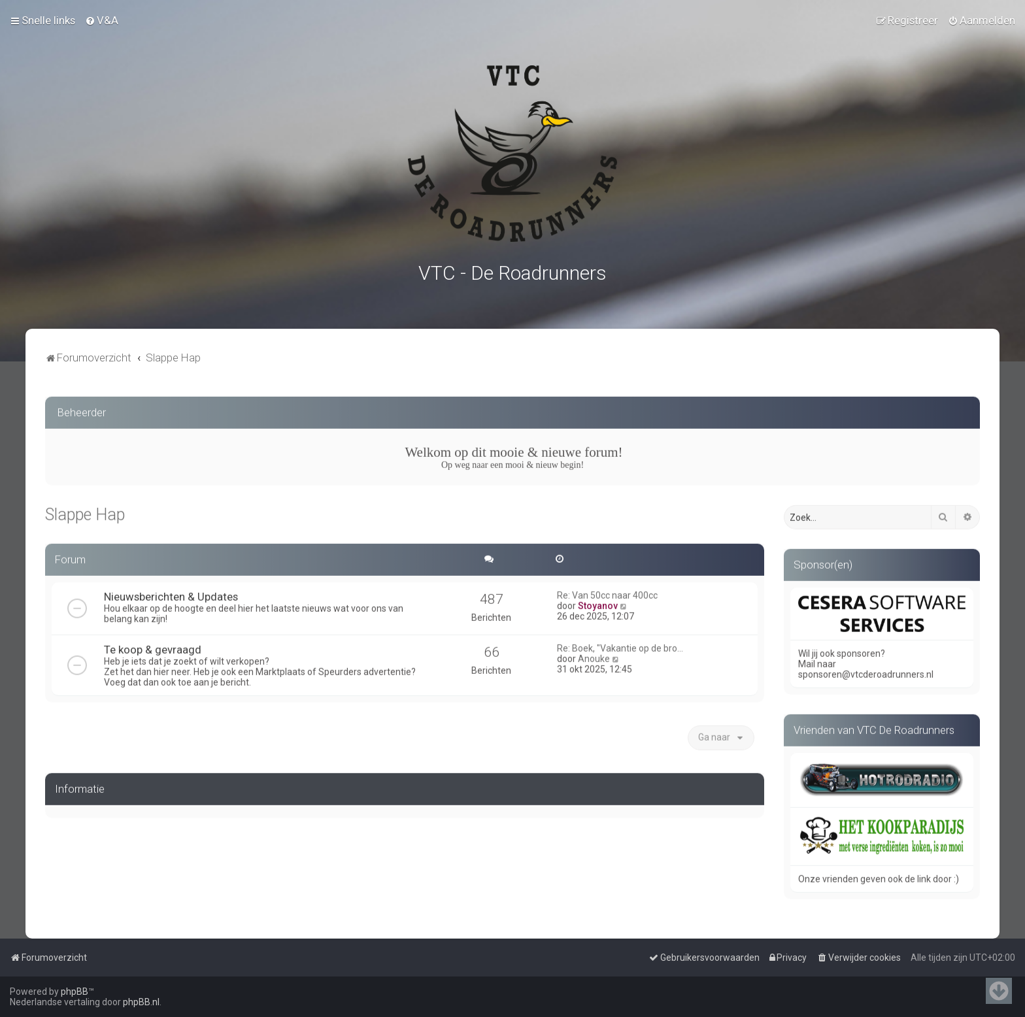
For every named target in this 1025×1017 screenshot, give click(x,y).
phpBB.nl (141, 1002)
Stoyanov (598, 603)
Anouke (594, 656)
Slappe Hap (85, 512)
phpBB (74, 991)
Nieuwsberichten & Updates (171, 594)
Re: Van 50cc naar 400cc (607, 593)
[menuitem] (101, 20)
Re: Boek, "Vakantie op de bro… (620, 646)
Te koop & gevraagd (152, 647)
